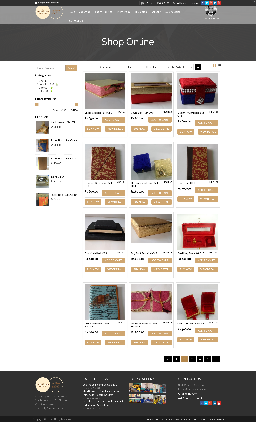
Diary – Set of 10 (187, 182)
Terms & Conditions (154, 419)
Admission (141, 15)
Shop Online (179, 3)
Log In (194, 3)
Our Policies (173, 15)
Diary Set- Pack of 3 (96, 253)
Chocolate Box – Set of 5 (98, 112)
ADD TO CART (113, 119)
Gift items (129, 67)
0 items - (155, 3)
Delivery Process (172, 419)
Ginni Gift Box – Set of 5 (191, 323)
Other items (152, 67)
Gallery (156, 15)
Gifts (43, 81)
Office (44, 87)
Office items (104, 67)
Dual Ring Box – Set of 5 (191, 253)
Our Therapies (103, 15)
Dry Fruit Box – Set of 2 (144, 253)
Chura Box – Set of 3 (142, 112)
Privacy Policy (187, 419)
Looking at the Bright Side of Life (100, 384)
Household (46, 84)
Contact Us (76, 24)
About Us (85, 15)
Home (72, 15)
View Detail (115, 128)
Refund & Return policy (204, 419)
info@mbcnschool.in (47, 2)
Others (44, 91)
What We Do (124, 15)
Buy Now (93, 128)
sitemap (220, 419)
